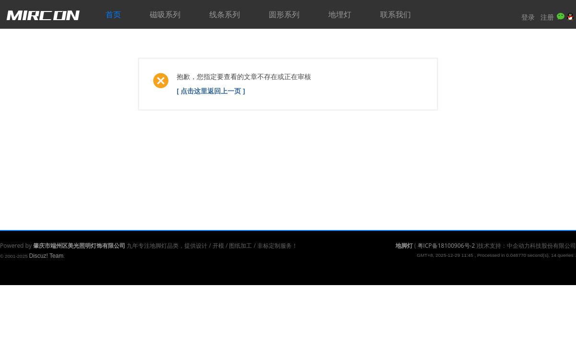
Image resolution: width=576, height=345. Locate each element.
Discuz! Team (46, 256)
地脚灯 (404, 246)
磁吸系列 (165, 14)
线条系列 (224, 14)
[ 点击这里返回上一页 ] (211, 90)
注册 (547, 17)
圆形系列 (284, 14)
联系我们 (395, 14)
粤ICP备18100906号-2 (446, 246)
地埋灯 (339, 14)
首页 (113, 14)
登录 (528, 17)
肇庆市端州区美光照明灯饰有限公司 (79, 246)
